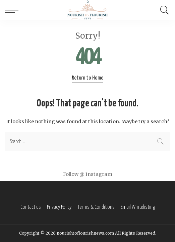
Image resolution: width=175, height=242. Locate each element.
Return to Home (87, 78)
